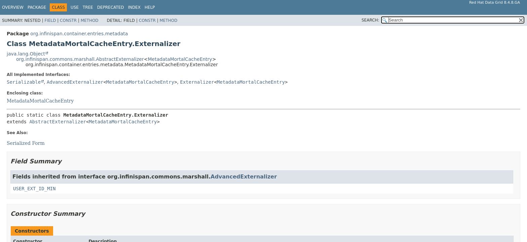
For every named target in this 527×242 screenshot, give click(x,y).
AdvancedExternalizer (75, 82)
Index (134, 7)
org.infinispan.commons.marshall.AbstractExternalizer (80, 59)
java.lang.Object (26, 53)
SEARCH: (370, 20)
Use (75, 7)
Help (150, 7)
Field (50, 20)
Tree (88, 7)
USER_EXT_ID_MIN (34, 188)
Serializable (24, 82)
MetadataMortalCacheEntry (180, 59)
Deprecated (110, 7)
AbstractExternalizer (57, 121)
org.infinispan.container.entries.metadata (79, 33)
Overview (13, 7)
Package (37, 7)
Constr (68, 20)
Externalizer (197, 82)
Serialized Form (26, 143)
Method (89, 20)
